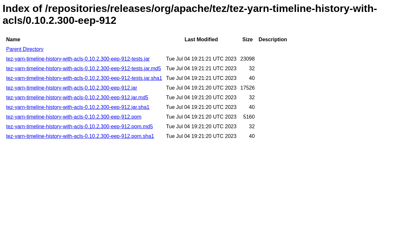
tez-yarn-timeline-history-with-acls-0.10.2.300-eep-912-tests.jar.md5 (83, 68)
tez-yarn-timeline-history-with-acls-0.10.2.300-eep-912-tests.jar (78, 59)
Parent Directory (25, 49)
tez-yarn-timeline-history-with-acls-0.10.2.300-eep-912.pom (73, 117)
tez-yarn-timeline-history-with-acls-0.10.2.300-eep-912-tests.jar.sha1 (84, 78)
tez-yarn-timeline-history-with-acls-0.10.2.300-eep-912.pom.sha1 (80, 136)
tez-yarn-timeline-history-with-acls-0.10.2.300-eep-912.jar (71, 88)
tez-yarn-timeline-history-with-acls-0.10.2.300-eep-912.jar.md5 (77, 97)
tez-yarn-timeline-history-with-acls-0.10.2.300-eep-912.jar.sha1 (78, 107)
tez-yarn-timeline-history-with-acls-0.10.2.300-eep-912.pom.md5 (79, 126)
